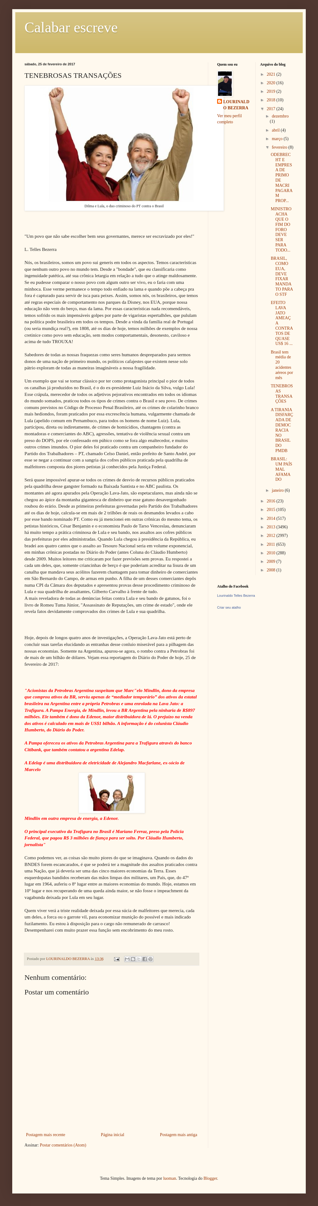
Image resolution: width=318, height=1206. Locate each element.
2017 (271, 109)
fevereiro (280, 147)
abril (276, 130)
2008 (271, 570)
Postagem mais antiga (178, 1134)
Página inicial (112, 1134)
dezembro (280, 116)
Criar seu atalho (229, 607)
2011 (271, 544)
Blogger (210, 1178)
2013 (271, 527)
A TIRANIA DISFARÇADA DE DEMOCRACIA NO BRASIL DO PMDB (282, 430)
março (277, 138)
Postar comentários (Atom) (63, 1145)
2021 (271, 74)
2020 (271, 83)
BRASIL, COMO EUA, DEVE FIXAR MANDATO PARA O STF (282, 276)
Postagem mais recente (45, 1134)
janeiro (278, 490)
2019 (271, 91)
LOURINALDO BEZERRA (236, 105)
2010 (271, 553)
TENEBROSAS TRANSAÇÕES (282, 394)
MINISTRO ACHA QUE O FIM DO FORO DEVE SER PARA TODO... (281, 229)
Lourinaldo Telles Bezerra (236, 595)
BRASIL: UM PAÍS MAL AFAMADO (281, 469)
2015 (271, 509)
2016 (271, 501)
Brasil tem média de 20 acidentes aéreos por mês (282, 365)
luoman (169, 1178)
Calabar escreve (71, 27)
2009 (271, 561)
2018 (271, 100)
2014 (271, 518)
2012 (271, 535)
